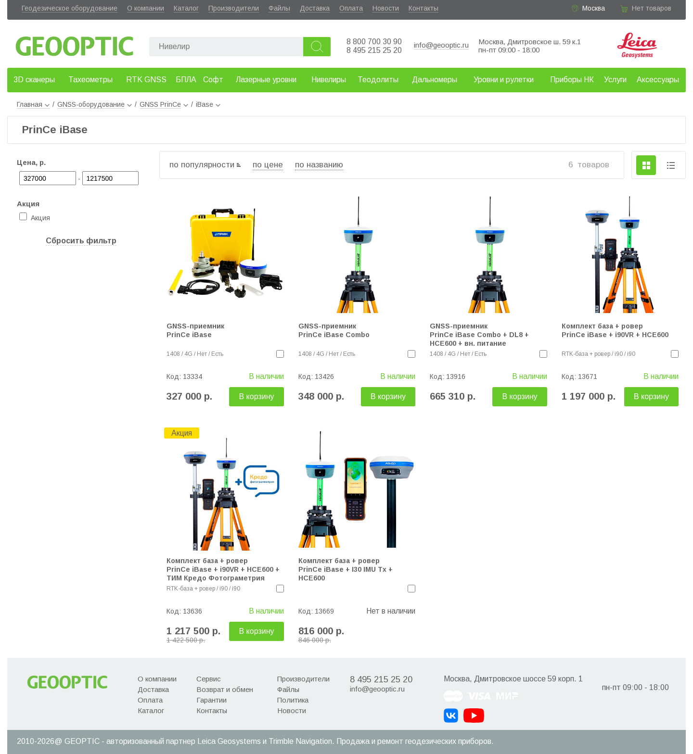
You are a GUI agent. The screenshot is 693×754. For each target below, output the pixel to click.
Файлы (279, 8)
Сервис (208, 679)
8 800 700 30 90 (374, 42)
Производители (233, 8)
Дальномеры (434, 79)
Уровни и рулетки (504, 79)
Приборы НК (572, 79)
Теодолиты (378, 79)
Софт (213, 79)
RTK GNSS (146, 79)
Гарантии (211, 700)
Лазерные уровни (266, 79)
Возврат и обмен (224, 689)
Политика (292, 700)
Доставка (315, 8)
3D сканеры (34, 79)
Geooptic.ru (74, 43)
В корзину (256, 396)
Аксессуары (658, 79)
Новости (385, 8)
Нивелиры (328, 79)
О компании (145, 8)
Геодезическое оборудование (69, 8)
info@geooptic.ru (441, 45)
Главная (33, 104)
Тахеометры (90, 79)
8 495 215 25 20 (374, 50)
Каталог (186, 8)
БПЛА (186, 79)
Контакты (423, 8)
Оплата (351, 8)
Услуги (615, 79)
